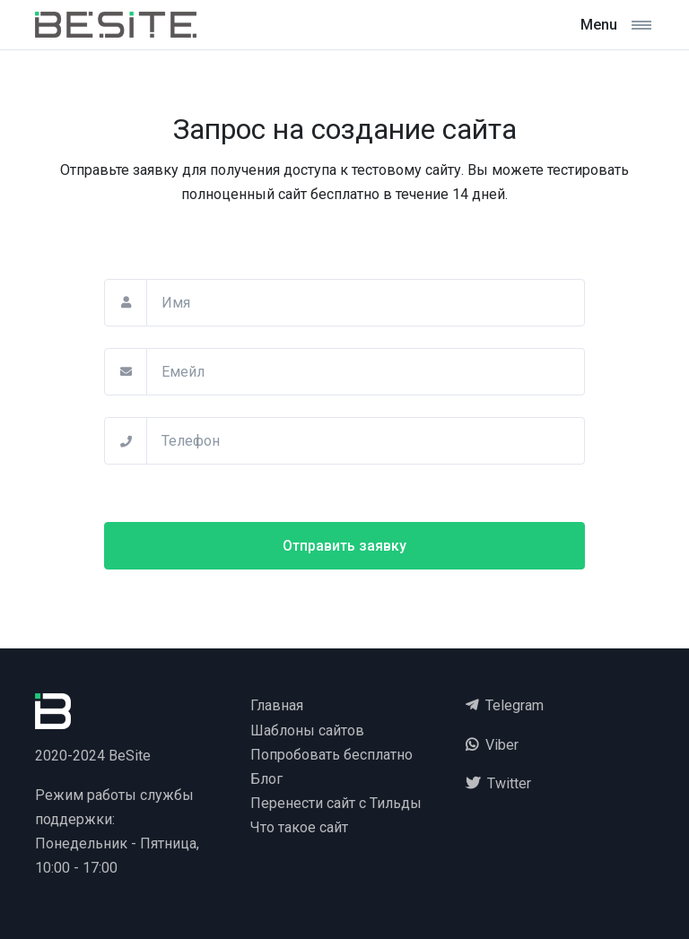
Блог (266, 778)
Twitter (498, 783)
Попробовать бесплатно (331, 754)
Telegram (505, 705)
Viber (492, 744)
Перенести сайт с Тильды (336, 803)
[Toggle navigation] (616, 25)
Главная (276, 705)
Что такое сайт (299, 827)
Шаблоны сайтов (307, 730)
